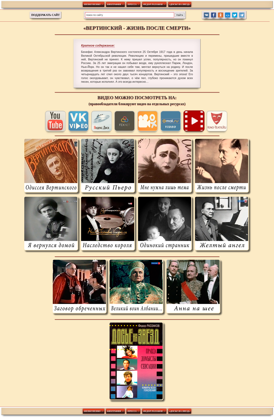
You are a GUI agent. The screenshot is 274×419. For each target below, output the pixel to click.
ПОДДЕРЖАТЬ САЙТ (45, 14)
